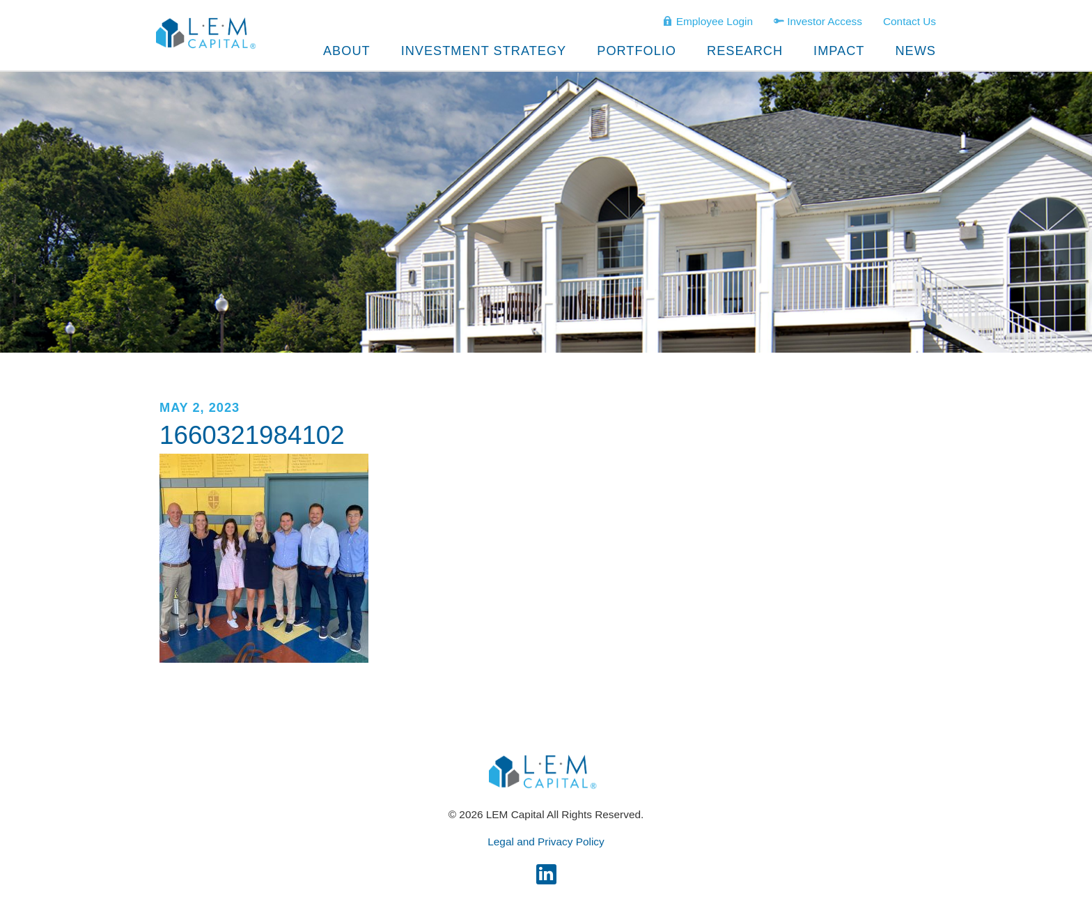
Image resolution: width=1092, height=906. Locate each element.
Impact (838, 51)
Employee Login (707, 20)
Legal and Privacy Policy (546, 841)
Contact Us (909, 21)
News (915, 51)
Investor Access (818, 20)
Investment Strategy (484, 51)
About (346, 51)
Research (745, 51)
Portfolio (636, 51)
